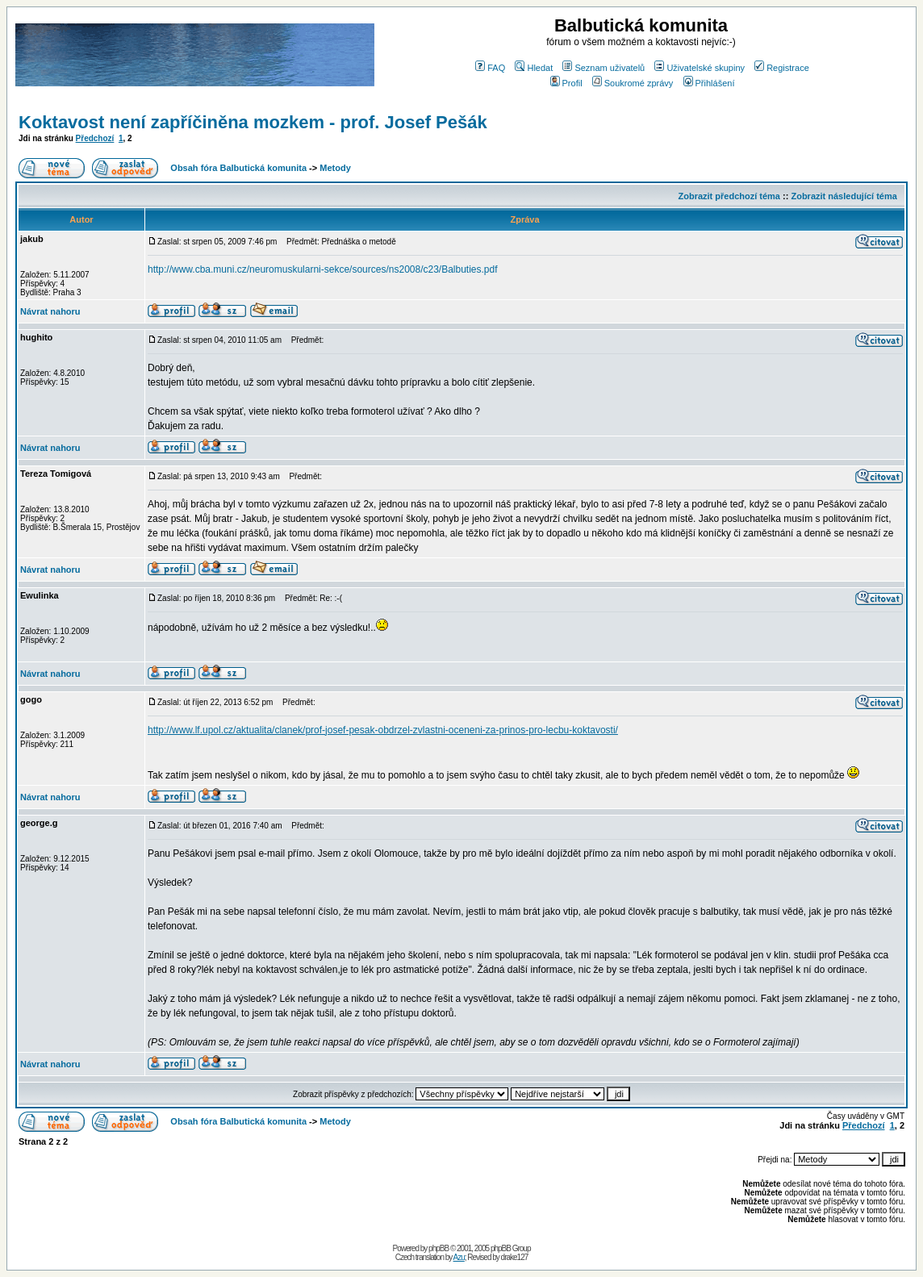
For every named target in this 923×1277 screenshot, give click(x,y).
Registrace (781, 68)
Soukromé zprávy (633, 83)
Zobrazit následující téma (843, 196)
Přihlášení (709, 83)
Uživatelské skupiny (699, 68)
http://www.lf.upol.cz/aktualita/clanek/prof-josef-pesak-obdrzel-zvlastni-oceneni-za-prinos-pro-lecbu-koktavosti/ (383, 730)
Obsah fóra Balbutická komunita (238, 168)
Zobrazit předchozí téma (729, 196)
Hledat (534, 68)
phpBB (438, 1248)
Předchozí (95, 138)
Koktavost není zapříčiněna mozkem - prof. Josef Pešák (253, 122)
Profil (566, 83)
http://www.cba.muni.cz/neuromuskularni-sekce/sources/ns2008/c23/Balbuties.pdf (323, 269)
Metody (335, 168)
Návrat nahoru (50, 311)
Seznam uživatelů (603, 68)
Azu (459, 1257)
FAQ (490, 68)
